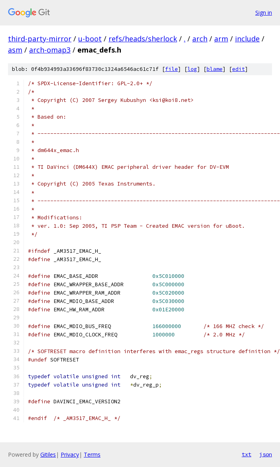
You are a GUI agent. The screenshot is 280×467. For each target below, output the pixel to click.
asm (15, 50)
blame (215, 69)
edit (238, 69)
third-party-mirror (39, 38)
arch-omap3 (50, 50)
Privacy (70, 454)
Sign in (263, 12)
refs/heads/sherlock (142, 38)
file (171, 69)
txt (246, 454)
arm (221, 38)
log (192, 69)
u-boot (90, 38)
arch (199, 38)
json (265, 454)
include (247, 38)
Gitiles (48, 454)
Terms (92, 454)
